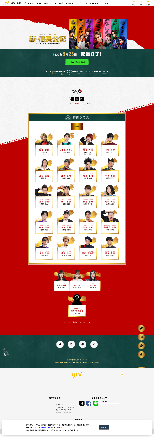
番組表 (141, 3)
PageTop (122, 377)
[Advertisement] (77, 12)
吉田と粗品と (60, 407)
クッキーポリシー (44, 427)
